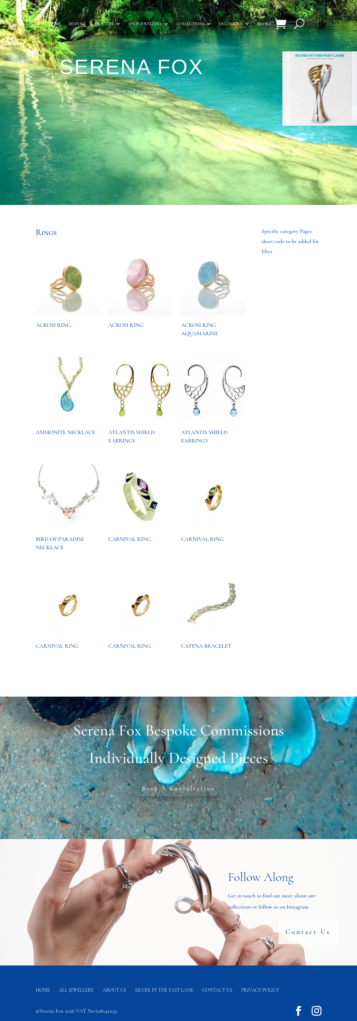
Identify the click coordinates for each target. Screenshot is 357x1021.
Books (264, 23)
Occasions (231, 23)
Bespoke (77, 23)
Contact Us (308, 931)
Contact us (217, 990)
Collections (190, 23)
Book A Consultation (178, 788)
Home (55, 23)
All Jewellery (76, 990)
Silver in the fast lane (164, 990)
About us (103, 23)
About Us (114, 990)
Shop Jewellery (145, 23)
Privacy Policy (260, 990)
